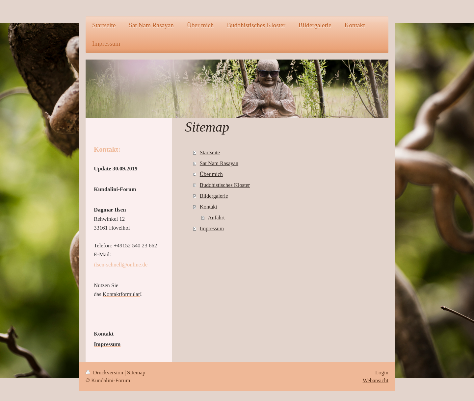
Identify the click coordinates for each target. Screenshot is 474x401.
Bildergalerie (214, 196)
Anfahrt (216, 217)
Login (381, 372)
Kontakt (208, 207)
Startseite (210, 152)
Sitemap (136, 372)
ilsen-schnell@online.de (120, 265)
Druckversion (105, 372)
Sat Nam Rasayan (219, 163)
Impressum (212, 228)
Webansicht (375, 380)
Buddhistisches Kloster (225, 185)
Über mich (211, 174)
